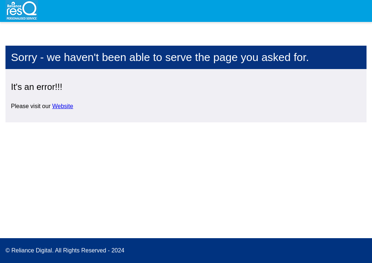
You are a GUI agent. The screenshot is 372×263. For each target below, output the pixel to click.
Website (62, 106)
